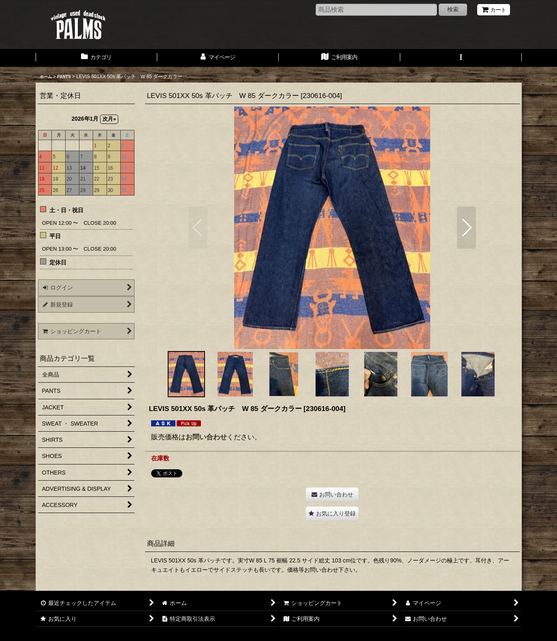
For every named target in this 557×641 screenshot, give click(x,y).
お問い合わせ (206, 437)
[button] (461, 58)
